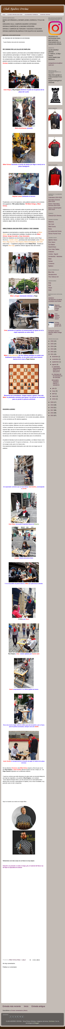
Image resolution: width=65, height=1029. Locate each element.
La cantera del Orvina (54, 231)
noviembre (55, 359)
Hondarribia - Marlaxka (55, 256)
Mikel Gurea (52, 226)
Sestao (50, 261)
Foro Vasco (51, 242)
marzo (54, 396)
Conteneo (51, 263)
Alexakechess (52, 274)
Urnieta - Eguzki (53, 254)
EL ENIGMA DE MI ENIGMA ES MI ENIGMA (57, 376)
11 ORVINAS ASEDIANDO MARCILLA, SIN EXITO (56, 369)
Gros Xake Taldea (53, 249)
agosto (54, 364)
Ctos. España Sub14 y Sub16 (57, 316)
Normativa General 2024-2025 (54, 200)
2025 (52, 344)
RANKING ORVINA (45, 14)
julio (53, 388)
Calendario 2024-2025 (55, 197)
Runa (50, 229)
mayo (54, 391)
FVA (49, 285)
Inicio (4, 14)
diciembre (55, 356)
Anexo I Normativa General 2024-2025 (54, 204)
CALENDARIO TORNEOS (31, 14)
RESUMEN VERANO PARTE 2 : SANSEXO (55, 382)
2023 (52, 349)
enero (54, 399)
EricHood (51, 1021)
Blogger (36, 1023)
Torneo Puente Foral (54, 233)
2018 (52, 407)
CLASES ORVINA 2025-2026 (15, 14)
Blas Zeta (51, 272)
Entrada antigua (38, 1006)
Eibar (50, 259)
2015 (52, 415)
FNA (49, 283)
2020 (52, 402)
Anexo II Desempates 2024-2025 (54, 208)
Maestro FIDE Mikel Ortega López (58, 307)
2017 (52, 410)
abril (53, 393)
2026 (52, 341)
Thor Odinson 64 (53, 277)
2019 (52, 405)
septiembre (55, 362)
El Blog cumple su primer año (58, 324)
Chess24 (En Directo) (54, 215)
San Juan (51, 224)
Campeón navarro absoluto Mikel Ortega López (55, 332)
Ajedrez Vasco (52, 240)
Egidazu (50, 266)
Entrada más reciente (12, 1006)
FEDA (50, 288)
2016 (52, 413)
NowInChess (52, 247)
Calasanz (51, 251)
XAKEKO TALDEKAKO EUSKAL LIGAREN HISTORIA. (55, 299)
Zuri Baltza (51, 244)
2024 (52, 346)
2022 (52, 351)
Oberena (51, 222)
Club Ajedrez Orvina (15, 9)
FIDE (49, 290)
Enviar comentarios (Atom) (19, 1010)
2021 (52, 354)
